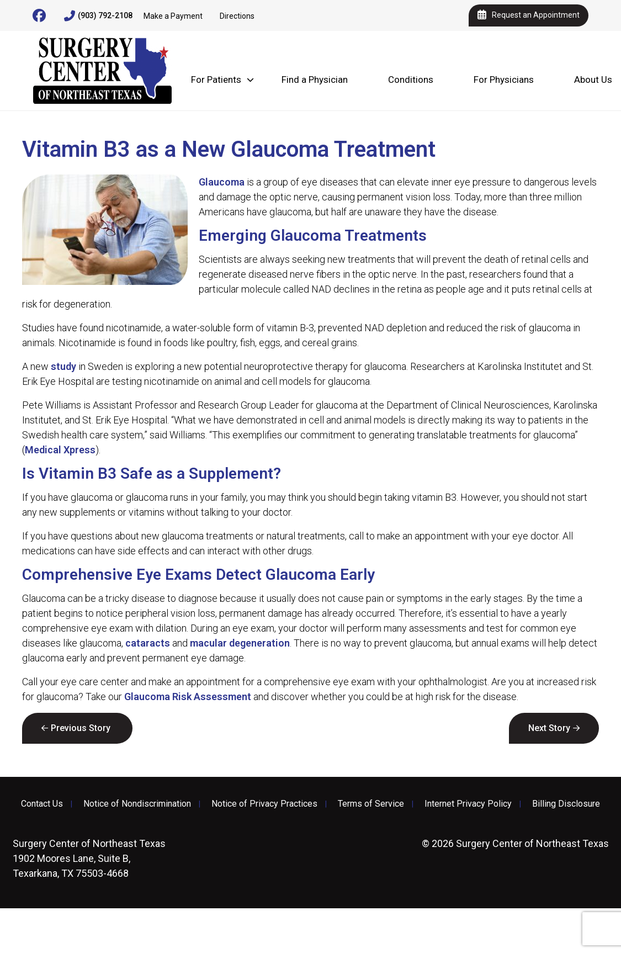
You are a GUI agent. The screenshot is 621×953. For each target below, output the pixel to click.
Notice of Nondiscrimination (137, 804)
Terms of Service (371, 804)
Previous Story (80, 728)
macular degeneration (240, 643)
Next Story (549, 728)
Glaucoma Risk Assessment (187, 696)
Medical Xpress (60, 450)
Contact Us (42, 804)
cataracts (147, 643)
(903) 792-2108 (98, 16)
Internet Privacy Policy (468, 804)
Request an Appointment (528, 15)
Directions (237, 16)
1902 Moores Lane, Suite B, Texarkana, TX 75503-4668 (89, 858)
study (63, 366)
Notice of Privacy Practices (264, 804)
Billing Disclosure (566, 804)
